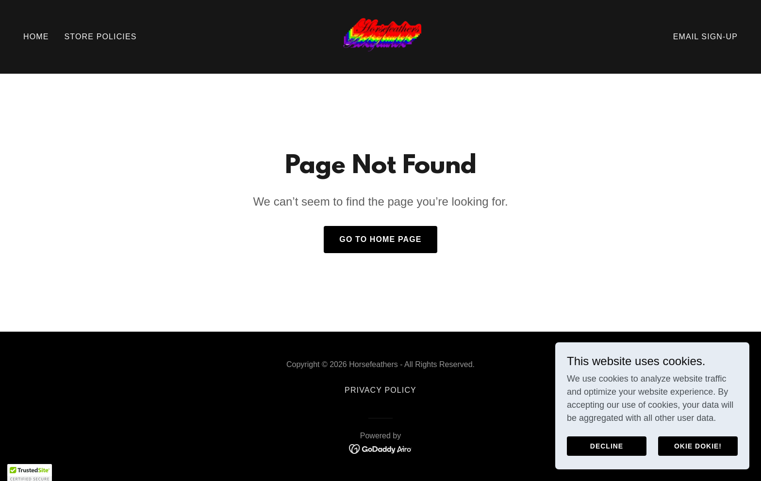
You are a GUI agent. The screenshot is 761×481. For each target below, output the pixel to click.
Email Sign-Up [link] (705, 36)
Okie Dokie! (698, 446)
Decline (606, 446)
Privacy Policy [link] (380, 390)
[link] (380, 36)
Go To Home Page (380, 239)
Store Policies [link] (101, 36)
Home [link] (36, 36)
